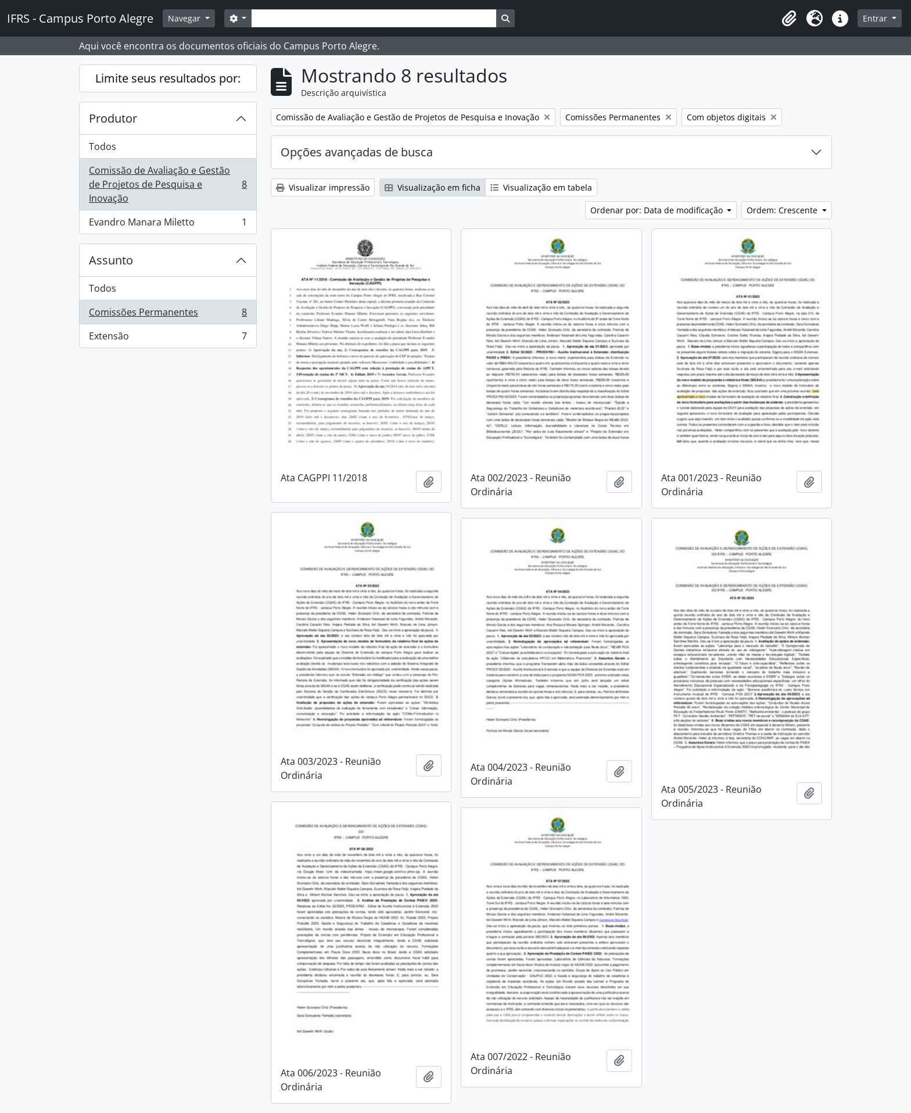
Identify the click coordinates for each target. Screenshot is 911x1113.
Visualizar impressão (323, 187)
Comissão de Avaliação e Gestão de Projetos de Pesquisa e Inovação (167, 184)
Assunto (111, 260)
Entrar (876, 18)
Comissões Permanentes (167, 314)
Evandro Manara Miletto (167, 224)
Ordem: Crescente (783, 210)
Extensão (167, 338)
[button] (789, 18)
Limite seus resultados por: (168, 78)
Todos (102, 146)
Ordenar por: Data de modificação (657, 210)
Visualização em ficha (432, 187)
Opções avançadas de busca (357, 152)
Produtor (113, 118)
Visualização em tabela (541, 187)
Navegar (185, 18)
